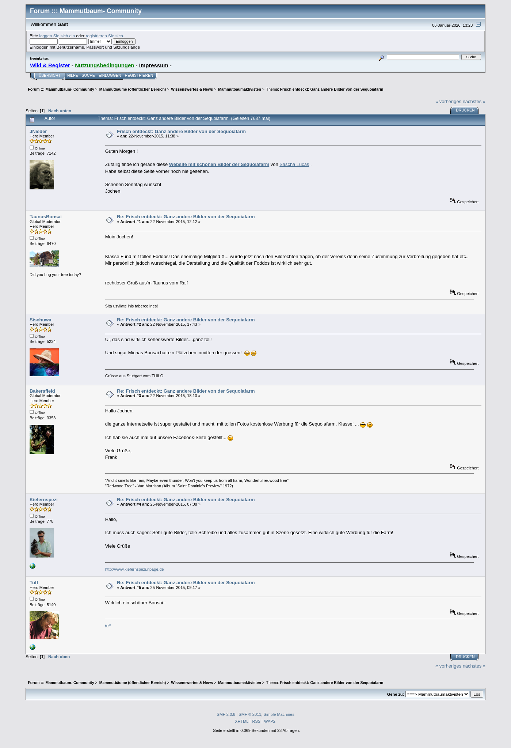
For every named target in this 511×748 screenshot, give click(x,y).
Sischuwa (41, 319)
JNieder (38, 131)
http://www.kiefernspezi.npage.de (134, 569)
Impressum (153, 65)
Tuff (34, 582)
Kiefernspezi (44, 499)
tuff (108, 626)
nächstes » (474, 101)
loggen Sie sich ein (57, 35)
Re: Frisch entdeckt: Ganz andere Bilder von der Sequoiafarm (186, 216)
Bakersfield (42, 391)
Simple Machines (279, 714)
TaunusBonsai (46, 216)
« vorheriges (448, 101)
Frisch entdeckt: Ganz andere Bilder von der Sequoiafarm (181, 131)
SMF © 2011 (250, 714)
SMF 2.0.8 (226, 714)
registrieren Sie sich (104, 35)
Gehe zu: (395, 694)
